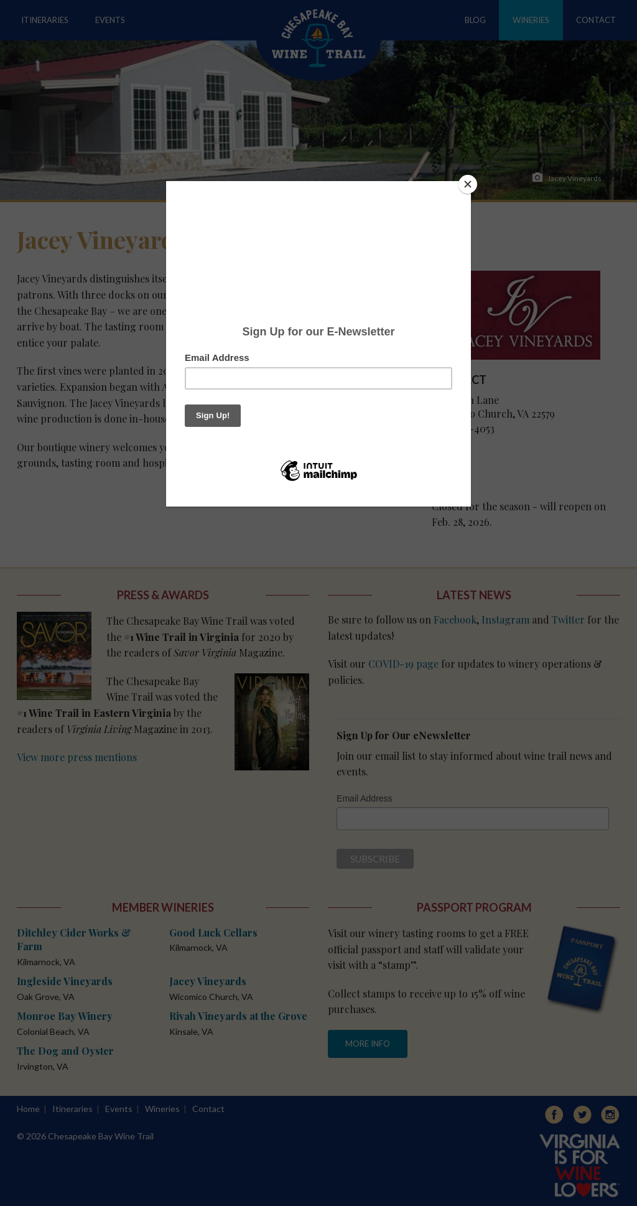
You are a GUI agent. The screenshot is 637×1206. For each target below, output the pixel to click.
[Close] (467, 184)
